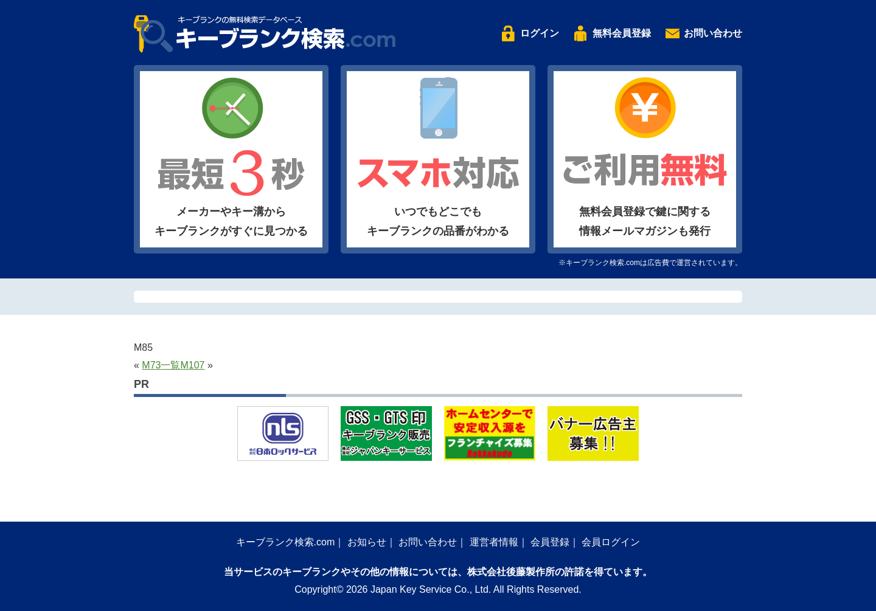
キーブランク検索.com (285, 542)
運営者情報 (494, 542)
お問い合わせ (713, 33)
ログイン (539, 33)
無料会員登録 (622, 33)
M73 (151, 365)
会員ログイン (611, 542)
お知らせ (366, 542)
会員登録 (549, 542)
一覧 (170, 365)
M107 (192, 365)
